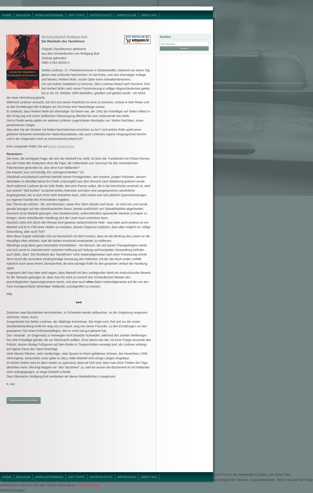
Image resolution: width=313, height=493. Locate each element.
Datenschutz (101, 15)
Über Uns (149, 15)
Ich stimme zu (88, 485)
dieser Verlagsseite (61, 146)
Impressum (126, 15)
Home (7, 15)
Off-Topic (76, 15)
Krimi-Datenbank (49, 15)
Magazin (23, 15)
